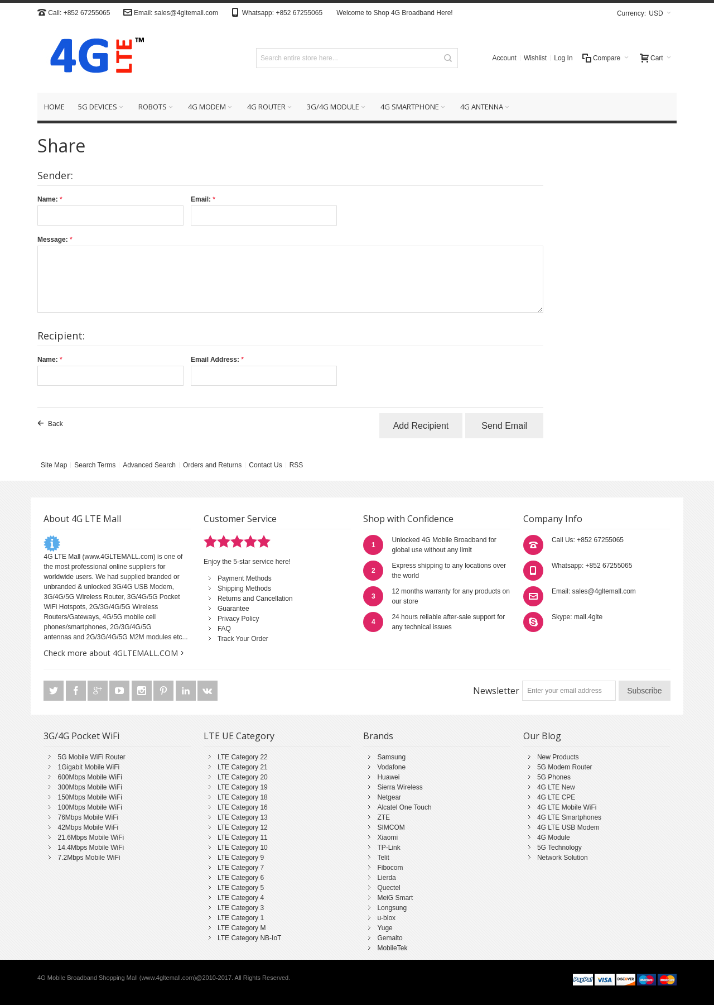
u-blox (386, 918)
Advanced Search (149, 465)
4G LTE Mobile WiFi (566, 807)
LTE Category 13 (243, 817)
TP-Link (388, 847)
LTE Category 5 (241, 888)
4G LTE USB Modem (568, 827)
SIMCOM (390, 827)
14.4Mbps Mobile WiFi (90, 847)
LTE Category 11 (243, 837)
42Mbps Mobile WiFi (87, 827)
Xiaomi (387, 837)
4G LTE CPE (556, 797)
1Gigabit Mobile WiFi (88, 767)
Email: (201, 199)
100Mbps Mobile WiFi (89, 807)
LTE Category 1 (241, 918)
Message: (52, 239)
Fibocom (390, 868)
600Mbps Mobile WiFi (89, 777)
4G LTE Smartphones (569, 817)
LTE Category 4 (241, 898)
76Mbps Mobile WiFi (87, 817)
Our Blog (542, 736)
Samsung (391, 757)
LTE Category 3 (241, 908)
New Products (558, 757)
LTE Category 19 (243, 787)
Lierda (386, 878)
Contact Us (265, 465)
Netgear (389, 797)
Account (505, 58)
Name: (47, 199)
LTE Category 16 (243, 807)
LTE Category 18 (243, 797)
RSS (296, 465)
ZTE (383, 817)
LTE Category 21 (243, 767)
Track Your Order (243, 639)
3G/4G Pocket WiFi (81, 736)
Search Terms (94, 465)
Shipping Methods (244, 588)
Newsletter (496, 691)
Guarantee (233, 608)
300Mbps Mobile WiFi (89, 787)
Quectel (388, 888)
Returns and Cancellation (255, 598)
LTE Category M (242, 928)
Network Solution (562, 858)
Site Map (54, 465)
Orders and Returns (212, 465)
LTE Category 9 (241, 858)
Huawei (388, 777)
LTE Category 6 (241, 878)
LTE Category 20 (243, 777)
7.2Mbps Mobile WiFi (88, 858)
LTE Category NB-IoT (249, 938)
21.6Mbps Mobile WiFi (90, 837)
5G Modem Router (564, 767)
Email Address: (215, 359)
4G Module (553, 837)
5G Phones (554, 777)
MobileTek (392, 948)
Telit (383, 858)
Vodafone (391, 767)
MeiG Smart (395, 898)
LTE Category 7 (241, 868)
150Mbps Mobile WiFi (89, 797)
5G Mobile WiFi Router (91, 757)
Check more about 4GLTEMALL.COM (111, 653)
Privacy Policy (238, 619)
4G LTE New (556, 787)
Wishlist (535, 58)
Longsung (392, 908)
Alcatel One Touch (404, 807)
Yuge (384, 928)
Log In (563, 58)
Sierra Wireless (399, 787)
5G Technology (559, 847)
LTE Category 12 (243, 827)
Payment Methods (245, 578)
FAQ (224, 629)
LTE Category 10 (243, 847)
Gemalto (389, 938)
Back (55, 424)
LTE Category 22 (243, 757)
